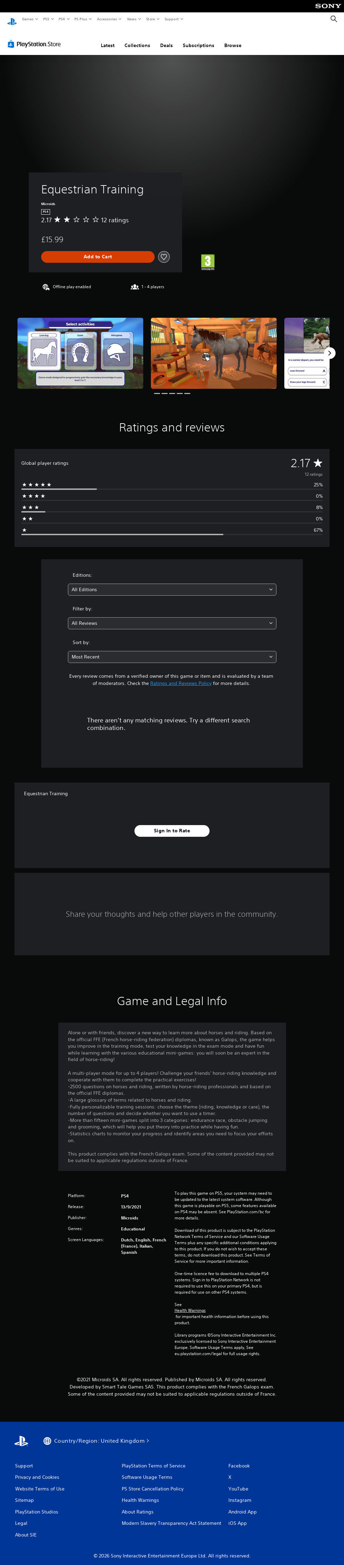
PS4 (61, 18)
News (132, 18)
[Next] (329, 346)
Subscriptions (198, 39)
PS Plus (80, 18)
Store (150, 18)
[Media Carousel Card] (80, 346)
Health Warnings (190, 1304)
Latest (108, 39)
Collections (137, 39)
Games (27, 18)
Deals (166, 39)
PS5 (46, 18)
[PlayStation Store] (35, 37)
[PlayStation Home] (12, 19)
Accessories (107, 18)
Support (171, 18)
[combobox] (172, 583)
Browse (232, 39)
